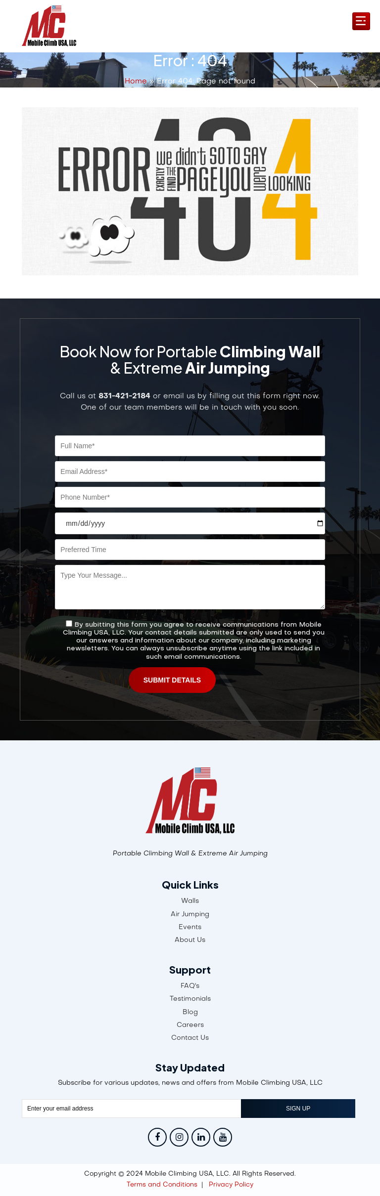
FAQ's (190, 986)
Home (136, 81)
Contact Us (190, 1038)
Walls (190, 901)
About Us (190, 940)
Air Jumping (190, 914)
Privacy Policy (231, 1185)
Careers (190, 1025)
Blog (190, 1012)
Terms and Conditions (162, 1185)
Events (190, 927)
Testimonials (190, 999)
